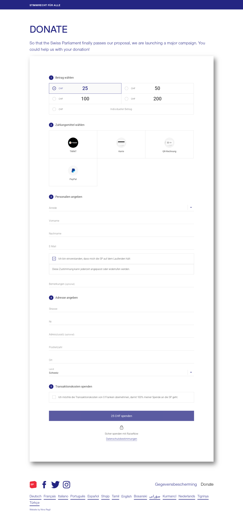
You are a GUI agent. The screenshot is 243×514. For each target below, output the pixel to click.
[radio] (73, 144)
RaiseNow (132, 433)
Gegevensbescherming (176, 485)
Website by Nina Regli (40, 510)
